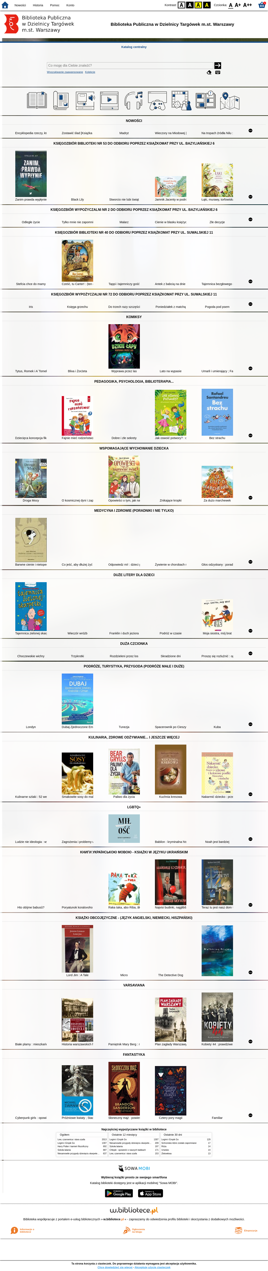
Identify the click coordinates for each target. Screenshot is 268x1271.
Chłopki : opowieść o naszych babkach (128, 1150)
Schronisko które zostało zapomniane (179, 1143)
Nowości (20, 5)
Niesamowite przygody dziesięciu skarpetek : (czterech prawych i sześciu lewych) (96, 1153)
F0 (231, 4)
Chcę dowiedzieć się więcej (115, 1267)
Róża (163, 1146)
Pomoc (54, 5)
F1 (238, 4)
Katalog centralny (134, 47)
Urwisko (165, 1150)
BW (190, 4)
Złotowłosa (166, 1153)
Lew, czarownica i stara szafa (71, 1139)
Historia (38, 5)
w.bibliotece (113, 1219)
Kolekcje (90, 72)
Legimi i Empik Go (66, 1143)
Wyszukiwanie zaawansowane (65, 72)
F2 (248, 4)
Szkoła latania (64, 1150)
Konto (70, 5)
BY (207, 4)
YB (198, 4)
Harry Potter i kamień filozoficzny (73, 1146)
